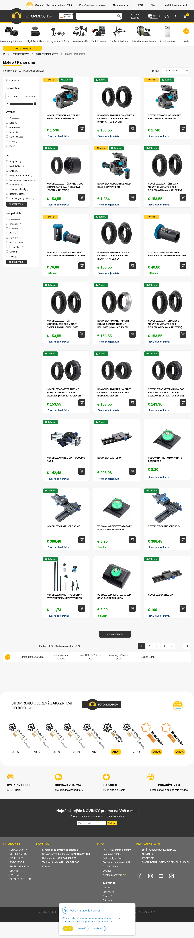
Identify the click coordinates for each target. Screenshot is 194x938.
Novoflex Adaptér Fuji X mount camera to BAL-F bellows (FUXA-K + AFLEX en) (165, 187)
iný (12, 146)
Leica (13, 256)
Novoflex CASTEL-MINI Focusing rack (66, 459)
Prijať (68, 928)
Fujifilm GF (16, 242)
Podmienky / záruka (113, 858)
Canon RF (15, 228)
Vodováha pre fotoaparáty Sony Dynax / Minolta (114, 596)
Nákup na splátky (111, 854)
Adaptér (15, 161)
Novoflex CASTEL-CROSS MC (63, 526)
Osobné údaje (110, 866)
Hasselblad (16, 247)
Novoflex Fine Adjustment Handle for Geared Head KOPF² (167, 254)
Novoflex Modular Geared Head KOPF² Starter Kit (164, 117)
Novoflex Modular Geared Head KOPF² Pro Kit (114, 185)
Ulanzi (13, 141)
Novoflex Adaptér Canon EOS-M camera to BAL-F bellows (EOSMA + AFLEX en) (65, 187)
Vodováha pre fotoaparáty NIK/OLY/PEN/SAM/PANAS (114, 528)
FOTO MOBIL (17, 862)
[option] (33, 657)
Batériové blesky (18, 194)
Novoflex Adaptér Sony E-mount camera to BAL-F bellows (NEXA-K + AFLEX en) (165, 324)
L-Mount (14, 251)
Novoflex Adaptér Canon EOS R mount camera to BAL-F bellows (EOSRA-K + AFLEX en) (166, 392)
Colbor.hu (107, 900)
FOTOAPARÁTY (19, 850)
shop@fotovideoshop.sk (65, 850)
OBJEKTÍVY (16, 858)
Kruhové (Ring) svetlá (21, 198)
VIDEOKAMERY (18, 854)
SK (154, 16)
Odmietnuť (98, 928)
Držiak (13, 171)
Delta (13, 123)
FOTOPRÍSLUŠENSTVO (47, 54)
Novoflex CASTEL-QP (160, 595)
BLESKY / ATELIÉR (20, 879)
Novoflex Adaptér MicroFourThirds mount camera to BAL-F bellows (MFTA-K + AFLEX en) (62, 324)
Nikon (13, 132)
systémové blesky (19, 189)
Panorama (16, 184)
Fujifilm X (15, 238)
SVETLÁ (15, 875)
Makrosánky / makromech (23, 180)
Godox (14, 127)
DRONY (14, 870)
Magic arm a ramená (20, 175)
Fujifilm (14, 233)
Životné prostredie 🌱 (114, 875)
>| (187, 646)
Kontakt (46, 866)
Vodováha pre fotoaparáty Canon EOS (165, 459)
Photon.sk (107, 896)
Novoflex (16, 136)
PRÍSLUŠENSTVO (20, 54)
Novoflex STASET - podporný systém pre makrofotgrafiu (64, 596)
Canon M (15, 224)
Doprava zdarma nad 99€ (116, 862)
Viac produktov (115, 634)
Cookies (106, 870)
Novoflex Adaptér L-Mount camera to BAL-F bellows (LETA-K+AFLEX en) (114, 392)
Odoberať (112, 823)
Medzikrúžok (16, 166)
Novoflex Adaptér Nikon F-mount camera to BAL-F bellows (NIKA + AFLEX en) (113, 324)
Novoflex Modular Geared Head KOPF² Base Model (63, 117)
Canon (14, 118)
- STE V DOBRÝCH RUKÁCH (166, 862)
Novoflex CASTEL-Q (109, 458)
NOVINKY (147, 854)
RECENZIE (148, 858)
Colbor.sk (107, 887)
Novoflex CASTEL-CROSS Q (164, 526)
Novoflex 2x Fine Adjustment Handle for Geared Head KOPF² (66, 254)
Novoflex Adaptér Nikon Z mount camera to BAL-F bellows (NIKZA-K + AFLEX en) (64, 392)
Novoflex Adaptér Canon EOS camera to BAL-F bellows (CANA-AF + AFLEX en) (115, 118)
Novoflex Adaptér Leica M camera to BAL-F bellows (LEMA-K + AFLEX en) (113, 255)
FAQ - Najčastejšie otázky (116, 850)
